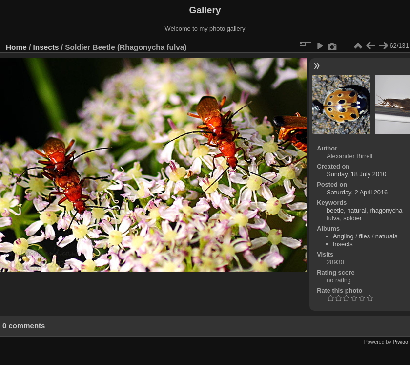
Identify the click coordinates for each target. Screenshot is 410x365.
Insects (46, 47)
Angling (343, 236)
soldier (352, 218)
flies (364, 236)
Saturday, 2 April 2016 (357, 192)
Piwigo (400, 341)
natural (356, 210)
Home (16, 47)
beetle (335, 210)
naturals (386, 236)
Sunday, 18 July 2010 (356, 174)
